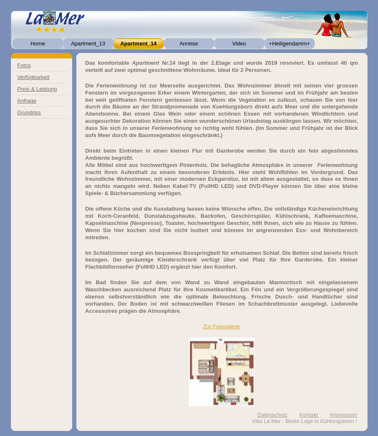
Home (38, 43)
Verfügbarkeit (33, 77)
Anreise (189, 43)
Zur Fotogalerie (221, 326)
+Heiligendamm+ (289, 43)
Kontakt (309, 415)
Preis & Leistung (37, 89)
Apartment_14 (138, 43)
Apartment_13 (88, 43)
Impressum (343, 415)
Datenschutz (272, 415)
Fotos (24, 65)
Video (239, 43)
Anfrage (26, 101)
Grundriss (29, 112)
